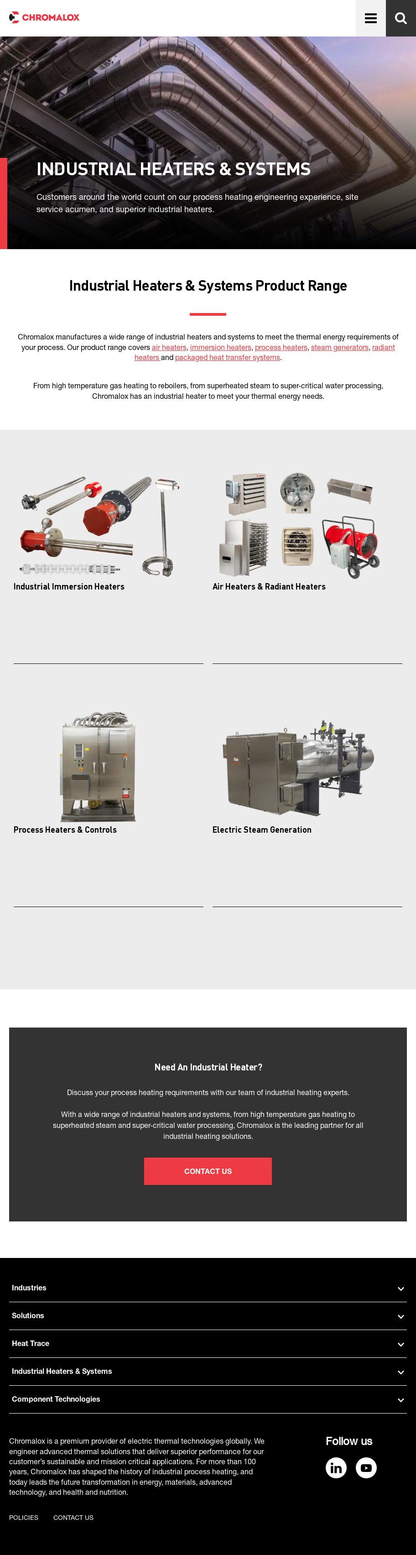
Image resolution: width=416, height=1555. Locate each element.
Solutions (208, 1316)
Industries (208, 1289)
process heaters (281, 348)
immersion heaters (220, 348)
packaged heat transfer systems (227, 358)
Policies (23, 1518)
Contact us (73, 1518)
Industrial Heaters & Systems (208, 1372)
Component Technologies (208, 1400)
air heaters (169, 348)
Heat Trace (208, 1344)
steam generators (340, 348)
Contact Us (208, 1172)
